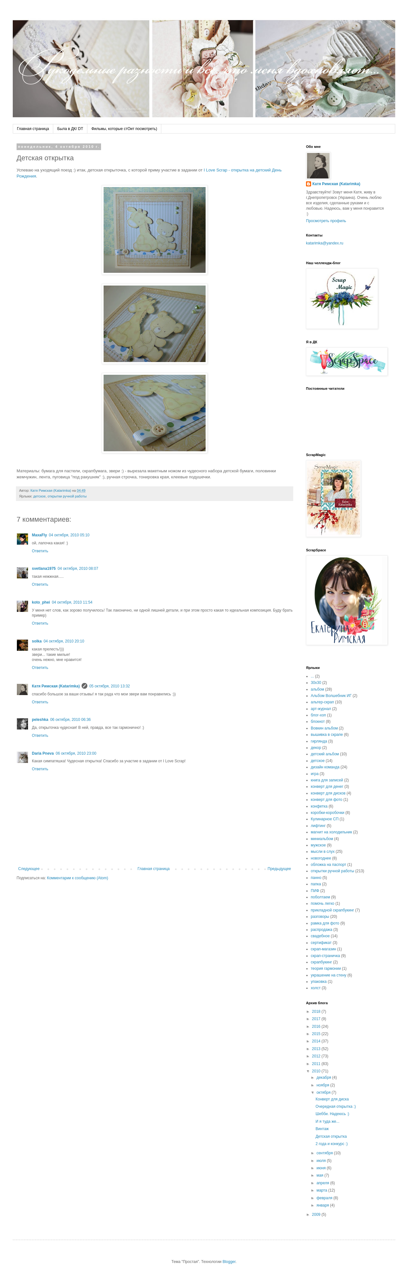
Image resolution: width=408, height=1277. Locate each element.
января (323, 1205)
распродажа (321, 929)
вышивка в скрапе (327, 734)
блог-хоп (318, 715)
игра (314, 774)
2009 (317, 1214)
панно (316, 877)
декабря (324, 1077)
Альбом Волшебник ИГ (331, 695)
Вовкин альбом (324, 728)
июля (322, 1160)
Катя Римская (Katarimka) (56, 686)
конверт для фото (326, 799)
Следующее (29, 869)
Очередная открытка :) (336, 1106)
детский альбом (325, 754)
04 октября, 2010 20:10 (64, 641)
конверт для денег (327, 786)
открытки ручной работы (66, 496)
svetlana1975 (44, 568)
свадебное (320, 936)
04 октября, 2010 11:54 (72, 602)
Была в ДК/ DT (70, 129)
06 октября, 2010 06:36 (70, 719)
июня (322, 1168)
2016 (317, 1026)
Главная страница (33, 129)
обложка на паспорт (328, 864)
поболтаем (320, 897)
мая (320, 1175)
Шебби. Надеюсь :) (332, 1114)
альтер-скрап (322, 702)
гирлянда (319, 741)
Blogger (229, 1261)
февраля (325, 1198)
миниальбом (322, 839)
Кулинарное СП (325, 819)
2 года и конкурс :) (332, 1144)
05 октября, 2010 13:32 (109, 686)
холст (316, 988)
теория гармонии (326, 968)
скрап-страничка (325, 956)
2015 (317, 1034)
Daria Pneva (43, 753)
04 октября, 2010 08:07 (78, 568)
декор (316, 747)
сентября (325, 1153)
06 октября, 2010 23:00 (76, 753)
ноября (323, 1085)
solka (37, 641)
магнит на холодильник (331, 832)
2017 (317, 1019)
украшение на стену (328, 975)
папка (316, 884)
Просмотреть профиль (326, 221)
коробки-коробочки (327, 812)
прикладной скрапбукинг (332, 910)
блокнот (318, 721)
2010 (317, 1071)
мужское (318, 845)
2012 (317, 1056)
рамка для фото (325, 923)
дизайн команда (325, 767)
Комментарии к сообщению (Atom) (77, 878)
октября (324, 1092)
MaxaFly (39, 535)
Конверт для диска (332, 1099)
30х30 (316, 682)
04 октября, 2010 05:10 (69, 535)
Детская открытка (331, 1136)
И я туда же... (327, 1121)
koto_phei (41, 602)
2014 (317, 1041)
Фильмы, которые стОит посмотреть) (124, 129)
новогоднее (321, 858)
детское (39, 496)
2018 (317, 1011)
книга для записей (327, 780)
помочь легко (322, 903)
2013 (317, 1049)
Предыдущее (279, 869)
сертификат (321, 942)
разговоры (320, 916)
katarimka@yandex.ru (324, 243)
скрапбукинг (321, 962)
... (312, 676)
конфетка (319, 806)
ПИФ (315, 891)
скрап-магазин (323, 949)
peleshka (40, 719)
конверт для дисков (328, 793)
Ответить (40, 551)
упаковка (319, 981)
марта (322, 1190)
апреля (323, 1183)
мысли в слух (323, 851)
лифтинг (318, 826)
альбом (317, 689)
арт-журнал (321, 709)
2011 (317, 1064)
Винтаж (322, 1129)
